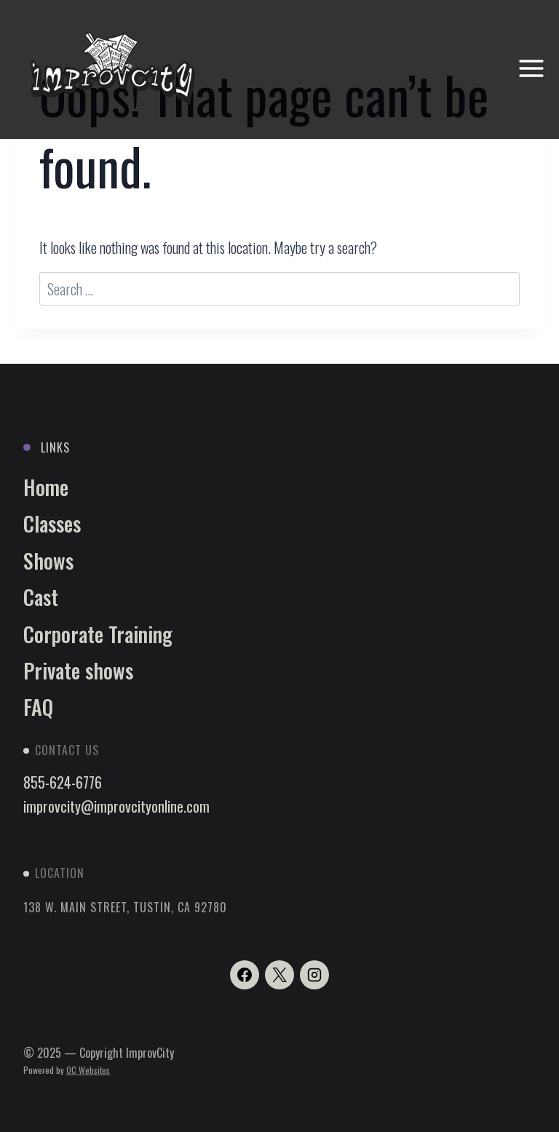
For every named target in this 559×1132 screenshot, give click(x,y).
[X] (279, 974)
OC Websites (88, 1070)
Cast (40, 597)
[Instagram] (314, 974)
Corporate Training (98, 634)
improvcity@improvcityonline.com (116, 806)
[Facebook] (244, 974)
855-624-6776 (62, 782)
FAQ (38, 707)
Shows (48, 560)
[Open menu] (531, 68)
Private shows (78, 670)
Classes (52, 523)
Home (45, 487)
